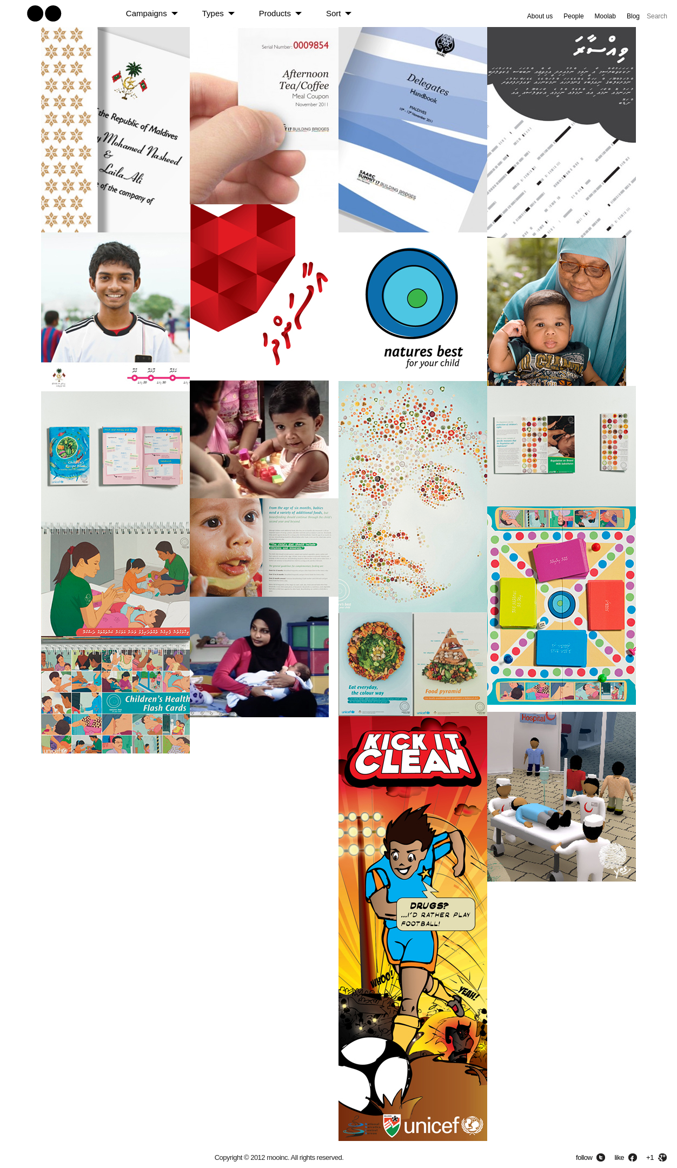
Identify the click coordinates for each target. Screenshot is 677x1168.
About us (540, 16)
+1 (650, 1157)
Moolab (605, 16)
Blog (633, 16)
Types (213, 13)
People (573, 16)
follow (584, 1157)
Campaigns (146, 13)
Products (275, 13)
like (619, 1157)
